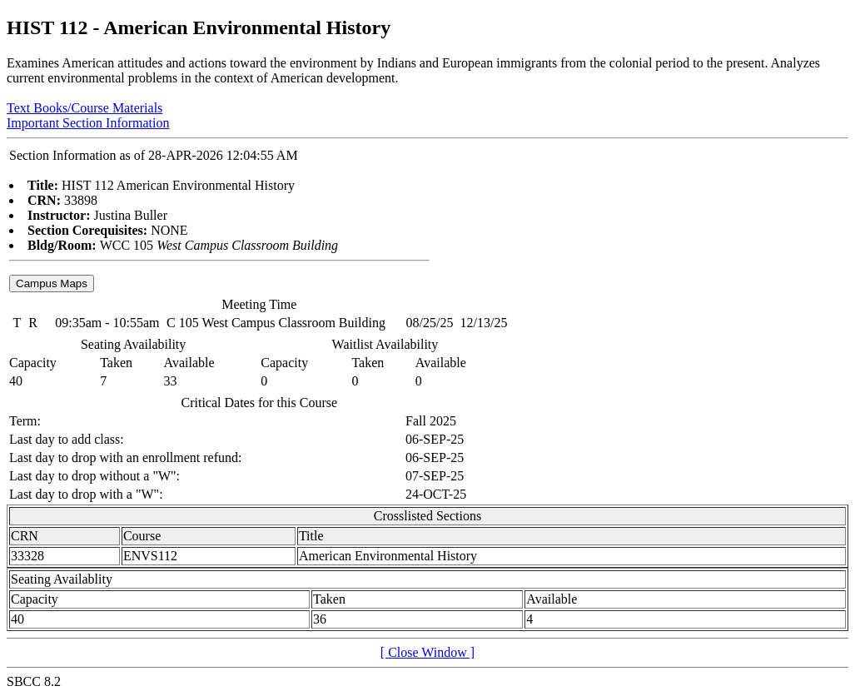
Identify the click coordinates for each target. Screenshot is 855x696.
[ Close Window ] (427, 652)
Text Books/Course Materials (84, 108)
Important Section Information (88, 123)
